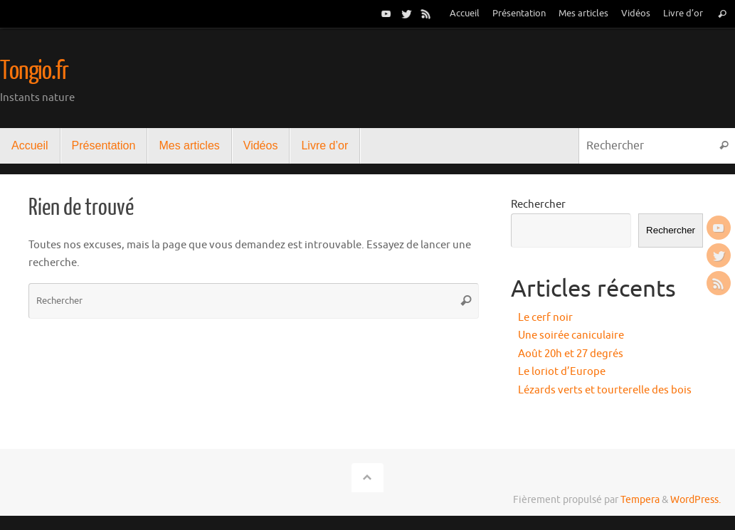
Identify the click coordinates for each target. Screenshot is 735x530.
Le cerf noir (545, 317)
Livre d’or (683, 13)
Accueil (465, 13)
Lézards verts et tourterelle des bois (605, 390)
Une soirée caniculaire (571, 335)
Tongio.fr (34, 71)
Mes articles (583, 13)
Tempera (640, 500)
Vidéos (635, 13)
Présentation (519, 13)
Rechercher (538, 204)
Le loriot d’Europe (562, 371)
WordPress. (695, 500)
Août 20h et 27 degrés (570, 354)
